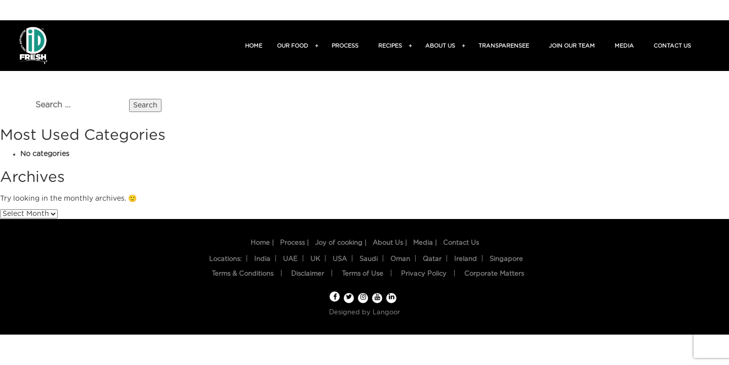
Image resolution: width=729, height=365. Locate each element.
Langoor (386, 312)
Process (345, 46)
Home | (262, 243)
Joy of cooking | (341, 243)
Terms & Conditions (242, 274)
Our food (294, 46)
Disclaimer (307, 274)
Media (624, 46)
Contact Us (461, 243)
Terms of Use (362, 274)
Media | (425, 243)
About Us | (390, 243)
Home (253, 46)
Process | (294, 243)
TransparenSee (503, 46)
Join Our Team (572, 46)
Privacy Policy (424, 274)
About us (441, 46)
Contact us (672, 46)
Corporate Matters (494, 274)
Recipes (391, 46)
